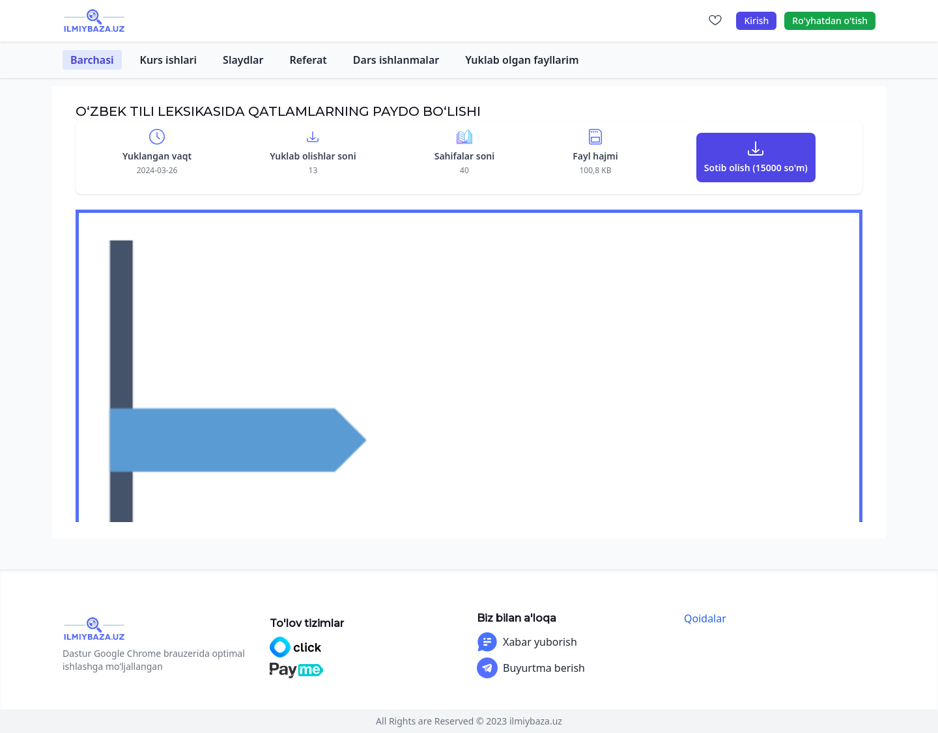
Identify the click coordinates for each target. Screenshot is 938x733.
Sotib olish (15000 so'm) (756, 167)
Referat (307, 60)
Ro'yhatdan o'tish (830, 20)
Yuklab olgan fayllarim (521, 60)
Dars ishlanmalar (396, 60)
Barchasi (92, 60)
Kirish (756, 20)
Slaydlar (243, 60)
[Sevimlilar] (715, 21)
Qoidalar (705, 618)
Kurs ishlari (168, 60)
